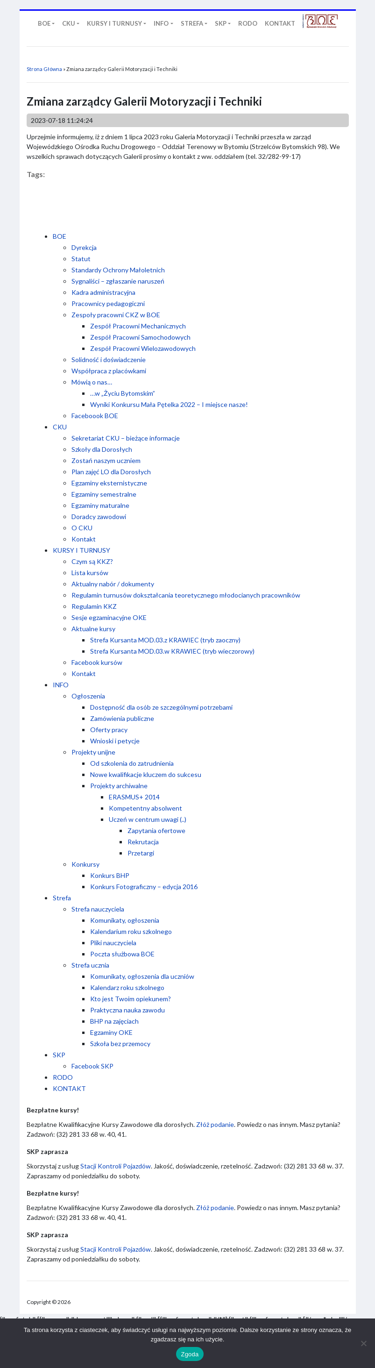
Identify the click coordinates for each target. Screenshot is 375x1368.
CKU (60, 427)
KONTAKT (69, 1088)
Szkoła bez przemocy (120, 1043)
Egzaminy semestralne (103, 494)
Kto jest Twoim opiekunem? (130, 999)
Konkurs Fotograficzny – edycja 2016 (144, 887)
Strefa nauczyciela (97, 909)
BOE (59, 236)
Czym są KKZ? (92, 561)
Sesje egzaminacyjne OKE (109, 617)
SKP (59, 1055)
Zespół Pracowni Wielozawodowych (143, 348)
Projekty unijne (93, 752)
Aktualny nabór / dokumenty (112, 584)
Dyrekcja (84, 247)
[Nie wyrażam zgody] (363, 1343)
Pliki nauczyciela (113, 943)
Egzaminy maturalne (100, 505)
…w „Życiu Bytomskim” (122, 393)
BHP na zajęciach (114, 1021)
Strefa (62, 898)
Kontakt (83, 539)
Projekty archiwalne (119, 786)
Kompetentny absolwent (145, 808)
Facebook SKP (92, 1066)
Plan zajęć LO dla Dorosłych (111, 472)
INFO (61, 685)
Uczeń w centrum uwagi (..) (147, 819)
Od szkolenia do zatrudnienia (132, 763)
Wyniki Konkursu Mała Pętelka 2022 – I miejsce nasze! (169, 404)
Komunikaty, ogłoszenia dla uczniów (142, 976)
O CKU (81, 528)
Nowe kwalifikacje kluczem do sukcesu (145, 774)
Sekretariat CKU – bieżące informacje (125, 438)
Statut (81, 259)
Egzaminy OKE (111, 1032)
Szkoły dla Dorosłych (101, 449)
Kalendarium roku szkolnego (131, 931)
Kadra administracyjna (103, 292)
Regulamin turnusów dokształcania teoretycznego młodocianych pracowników (185, 595)
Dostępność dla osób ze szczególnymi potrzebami (161, 707)
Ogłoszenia (88, 696)
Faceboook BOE (94, 416)
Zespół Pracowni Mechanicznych (138, 326)
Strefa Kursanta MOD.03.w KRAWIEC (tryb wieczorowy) (172, 651)
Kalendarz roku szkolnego (127, 987)
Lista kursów (89, 573)
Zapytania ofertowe (156, 830)
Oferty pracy (108, 730)
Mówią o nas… (91, 382)
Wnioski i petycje (115, 741)
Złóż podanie (215, 1124)
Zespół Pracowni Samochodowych (140, 337)
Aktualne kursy (93, 629)
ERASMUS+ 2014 (134, 797)
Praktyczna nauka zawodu (127, 1010)
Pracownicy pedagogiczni (108, 303)
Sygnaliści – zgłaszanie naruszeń (117, 281)
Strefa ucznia (90, 965)
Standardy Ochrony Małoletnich (118, 270)
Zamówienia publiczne (122, 718)
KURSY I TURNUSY (81, 550)
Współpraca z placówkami (108, 371)
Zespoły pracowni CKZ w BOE (115, 315)
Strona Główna (44, 69)
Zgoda (189, 1354)
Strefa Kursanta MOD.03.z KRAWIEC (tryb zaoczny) (165, 640)
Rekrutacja (143, 842)
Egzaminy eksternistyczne (109, 483)
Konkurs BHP (109, 875)
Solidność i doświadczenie (108, 359)
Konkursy (85, 864)
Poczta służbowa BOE (122, 954)
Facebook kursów (96, 662)
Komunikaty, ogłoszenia (124, 920)
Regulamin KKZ (94, 606)
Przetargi (140, 853)
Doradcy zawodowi (98, 516)
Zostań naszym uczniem (106, 460)
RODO (63, 1077)
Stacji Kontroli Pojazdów (115, 1166)
